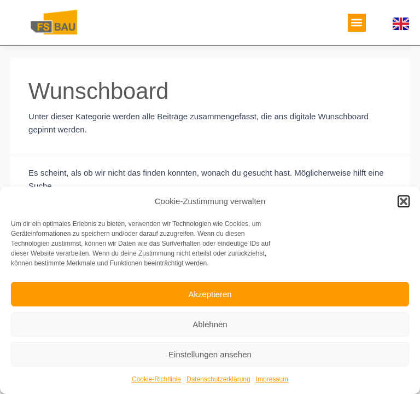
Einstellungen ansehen (210, 354)
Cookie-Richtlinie (156, 379)
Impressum (272, 379)
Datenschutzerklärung (218, 379)
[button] (403, 201)
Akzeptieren (209, 294)
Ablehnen (209, 324)
